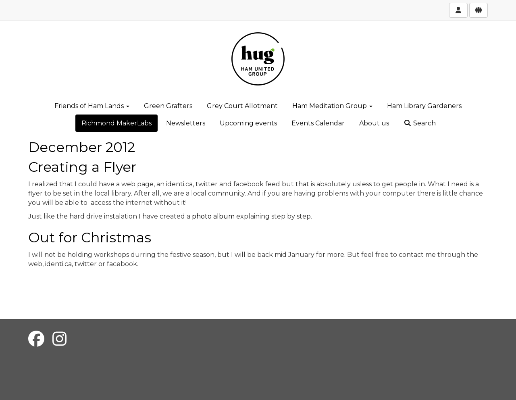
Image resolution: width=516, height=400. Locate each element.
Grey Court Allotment (242, 106)
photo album (213, 216)
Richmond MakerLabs (116, 123)
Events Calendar (318, 123)
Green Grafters (168, 106)
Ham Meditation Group (332, 106)
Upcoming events (248, 123)
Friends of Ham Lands (91, 106)
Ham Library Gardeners (424, 106)
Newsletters (185, 123)
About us (374, 123)
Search (420, 123)
